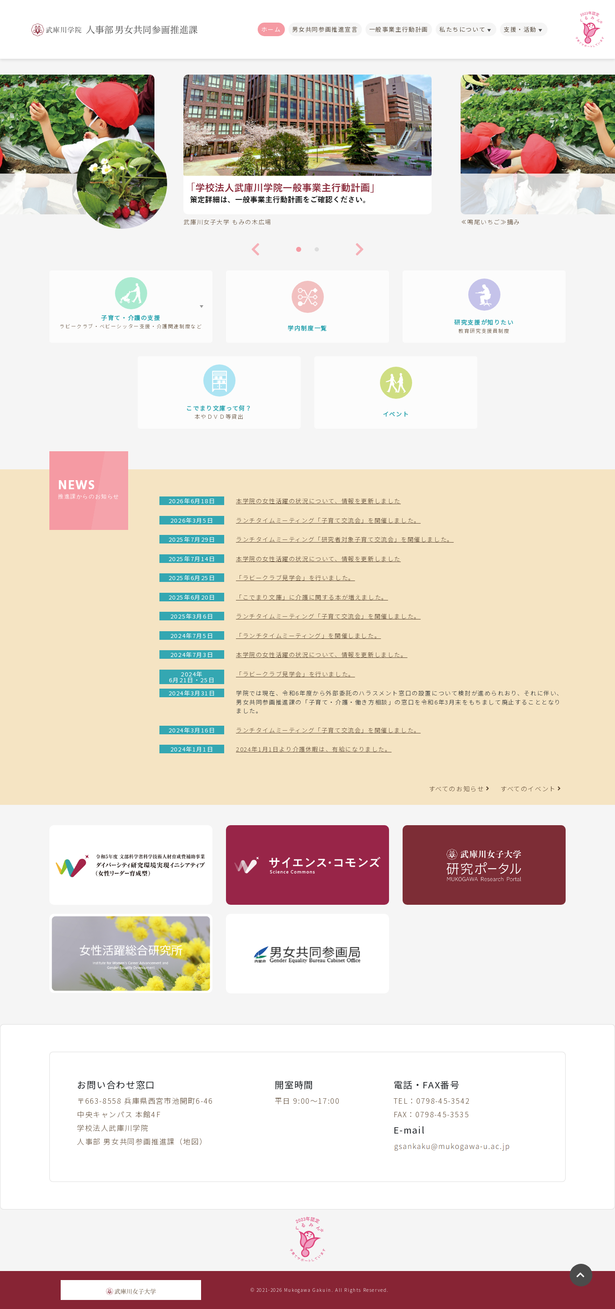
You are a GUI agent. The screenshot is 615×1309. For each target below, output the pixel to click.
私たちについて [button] (463, 29)
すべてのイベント (528, 788)
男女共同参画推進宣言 (325, 29)
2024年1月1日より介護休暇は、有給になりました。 (314, 749)
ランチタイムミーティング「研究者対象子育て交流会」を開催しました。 (345, 539)
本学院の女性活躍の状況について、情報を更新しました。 (322, 654)
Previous (255, 249)
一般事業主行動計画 (398, 29)
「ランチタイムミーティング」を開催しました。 (308, 635)
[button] (130, 306)
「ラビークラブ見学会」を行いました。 (295, 577)
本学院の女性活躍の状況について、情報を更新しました (318, 500)
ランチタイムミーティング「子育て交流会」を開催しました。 (328, 520)
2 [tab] (316, 249)
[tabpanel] (307, 144)
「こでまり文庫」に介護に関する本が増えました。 (312, 597)
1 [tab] (298, 249)
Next (359, 249)
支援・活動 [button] (521, 29)
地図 (191, 1141)
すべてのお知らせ (457, 788)
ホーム (271, 29)
